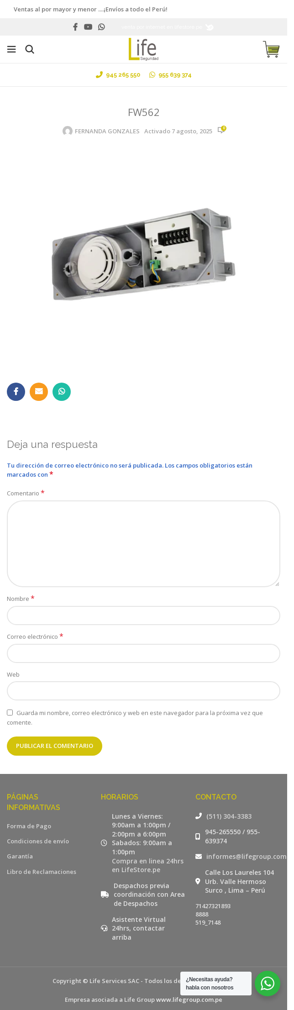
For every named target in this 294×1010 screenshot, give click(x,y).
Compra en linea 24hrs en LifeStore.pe (148, 865)
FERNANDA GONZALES (107, 131)
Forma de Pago (29, 826)
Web (13, 674)
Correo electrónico (35, 636)
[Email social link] (39, 392)
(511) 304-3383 (229, 816)
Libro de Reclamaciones (41, 872)
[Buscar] (30, 49)
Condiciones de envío (38, 841)
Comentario (26, 493)
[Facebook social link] (75, 27)
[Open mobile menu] (11, 49)
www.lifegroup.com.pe (189, 999)
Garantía (20, 856)
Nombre (21, 598)
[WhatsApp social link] (101, 27)
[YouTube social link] (88, 27)
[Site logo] (143, 48)
